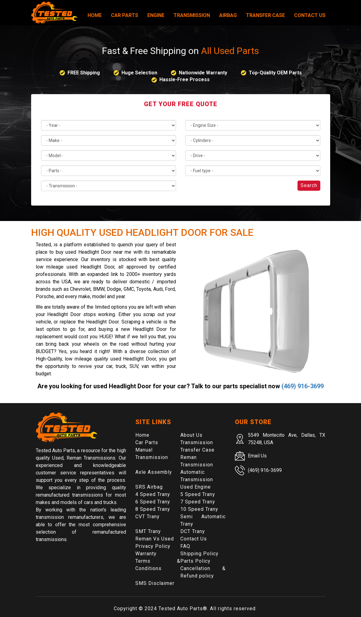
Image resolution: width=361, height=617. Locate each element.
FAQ (185, 546)
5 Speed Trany (197, 494)
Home (95, 15)
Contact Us (310, 15)
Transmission (192, 15)
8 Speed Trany (152, 509)
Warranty (146, 554)
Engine (155, 15)
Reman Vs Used (154, 539)
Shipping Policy (199, 554)
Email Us (257, 456)
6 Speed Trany (152, 502)
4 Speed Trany (152, 494)
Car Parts (124, 15)
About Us (191, 435)
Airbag (228, 15)
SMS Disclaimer (154, 583)
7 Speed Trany (197, 502)
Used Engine (195, 487)
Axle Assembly (153, 472)
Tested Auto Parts (180, 608)
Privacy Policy (152, 546)
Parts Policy (195, 561)
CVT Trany (147, 516)
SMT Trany (148, 531)
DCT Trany (192, 531)
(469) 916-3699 (302, 386)
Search (309, 185)
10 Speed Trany (199, 509)
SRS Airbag (149, 487)
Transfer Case (265, 15)
